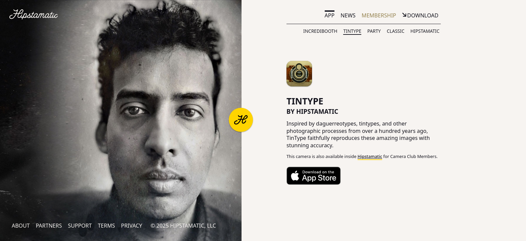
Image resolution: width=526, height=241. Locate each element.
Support (80, 225)
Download (422, 15)
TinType (352, 31)
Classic (396, 31)
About (21, 225)
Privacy (131, 225)
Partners (49, 225)
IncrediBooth (320, 31)
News (348, 15)
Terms (106, 225)
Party (374, 31)
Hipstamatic (425, 31)
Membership (379, 15)
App (330, 15)
